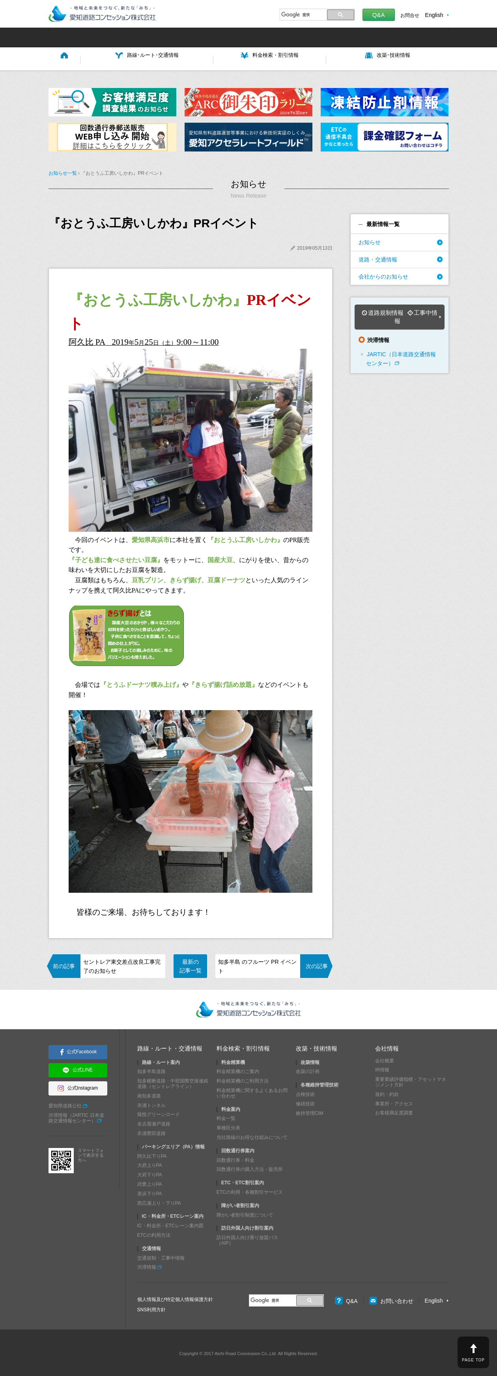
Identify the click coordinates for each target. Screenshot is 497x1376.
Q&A (378, 14)
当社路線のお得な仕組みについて (252, 1135)
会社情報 (387, 1046)
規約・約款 (387, 1092)
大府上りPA (149, 1164)
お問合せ (409, 15)
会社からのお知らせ (383, 274)
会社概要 (384, 1059)
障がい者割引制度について (245, 1213)
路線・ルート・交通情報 (169, 1046)
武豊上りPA (149, 1182)
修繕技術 (305, 1102)
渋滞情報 (146, 1265)
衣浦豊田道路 (151, 1131)
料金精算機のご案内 (238, 1070)
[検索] (302, 14)
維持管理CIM (309, 1111)
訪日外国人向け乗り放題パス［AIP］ (247, 1238)
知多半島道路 (151, 1070)
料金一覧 (226, 1117)
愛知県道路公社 (65, 1104)
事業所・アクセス (394, 1102)
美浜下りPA (149, 1192)
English (434, 15)
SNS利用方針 (151, 1308)
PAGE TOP (473, 1360)
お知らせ (370, 240)
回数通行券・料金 (235, 1158)
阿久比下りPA (152, 1154)
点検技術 (305, 1092)
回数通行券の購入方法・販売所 (250, 1167)
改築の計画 (308, 1070)
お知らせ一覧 (63, 171)
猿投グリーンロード (158, 1113)
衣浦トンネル (151, 1103)
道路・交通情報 (378, 257)
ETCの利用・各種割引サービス (250, 1190)
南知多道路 (149, 1094)
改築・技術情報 (316, 1046)
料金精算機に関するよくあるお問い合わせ (252, 1091)
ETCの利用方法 (153, 1233)
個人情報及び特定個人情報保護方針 (175, 1298)
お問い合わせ (391, 1299)
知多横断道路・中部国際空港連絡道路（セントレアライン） (172, 1082)
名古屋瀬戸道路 (153, 1122)
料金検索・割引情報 (243, 1046)
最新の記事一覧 (190, 964)
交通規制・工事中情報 (161, 1256)
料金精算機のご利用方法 (243, 1079)
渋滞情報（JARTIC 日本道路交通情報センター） (76, 1116)
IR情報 (382, 1068)
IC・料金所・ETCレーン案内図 (170, 1224)
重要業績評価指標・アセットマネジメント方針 (410, 1080)
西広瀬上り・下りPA (159, 1201)
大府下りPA (149, 1173)
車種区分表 (228, 1126)
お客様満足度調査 (394, 1111)
